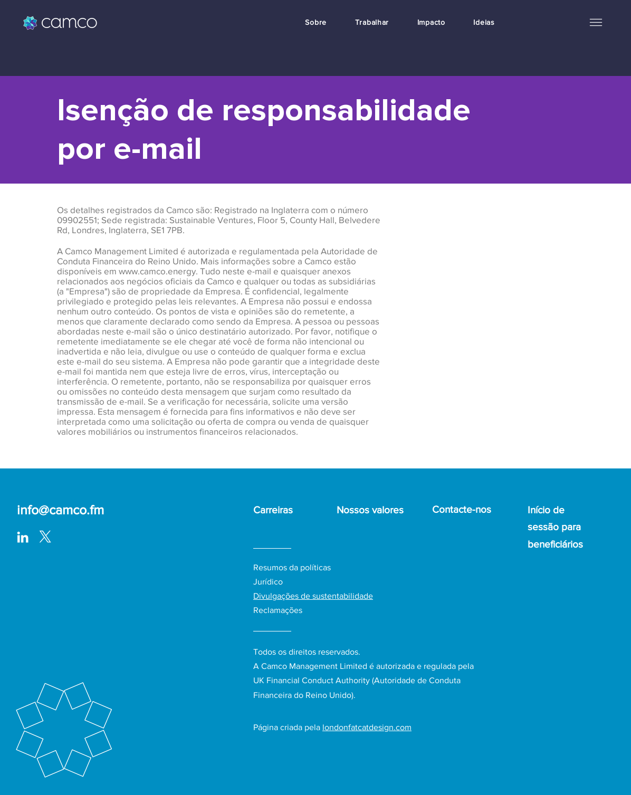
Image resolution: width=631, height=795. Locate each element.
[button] (596, 22)
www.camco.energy (157, 271)
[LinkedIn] (23, 537)
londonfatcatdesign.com (367, 727)
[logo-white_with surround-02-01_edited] (45, 537)
